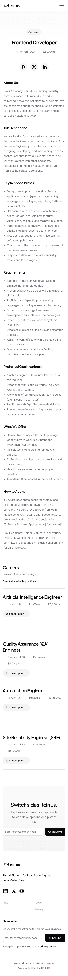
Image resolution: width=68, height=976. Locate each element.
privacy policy (48, 946)
